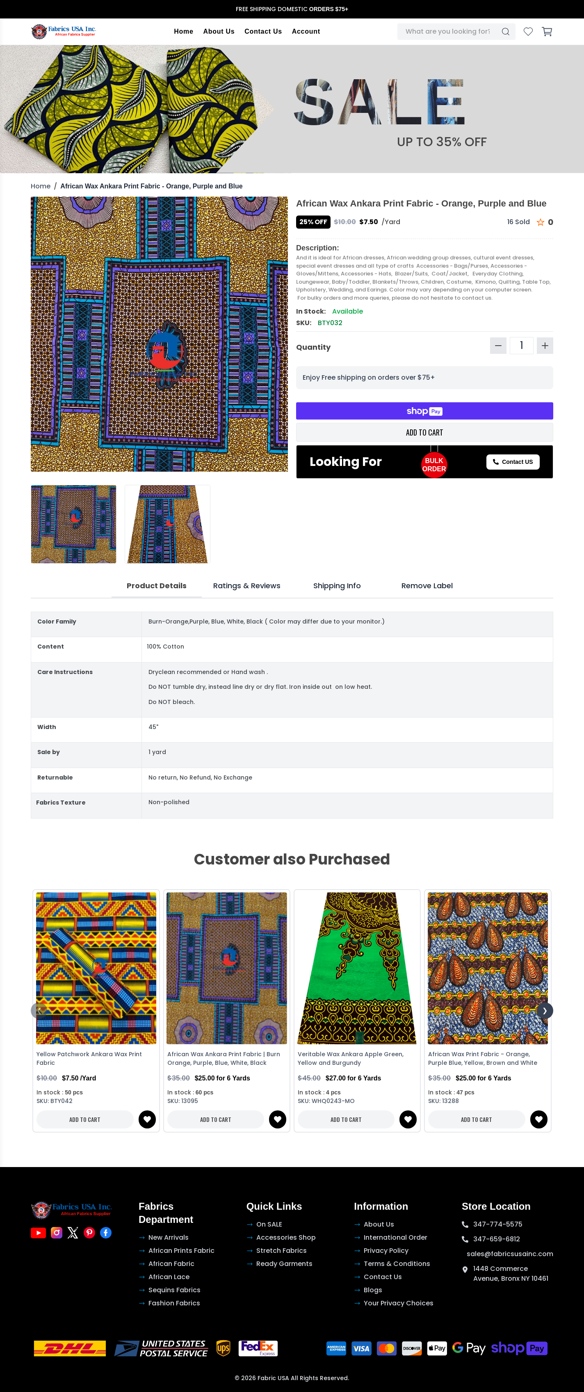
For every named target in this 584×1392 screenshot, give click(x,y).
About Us (219, 31)
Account (306, 31)
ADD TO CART (424, 432)
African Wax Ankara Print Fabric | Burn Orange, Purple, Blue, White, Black (223, 1058)
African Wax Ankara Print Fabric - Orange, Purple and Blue (151, 186)
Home (183, 31)
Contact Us (263, 31)
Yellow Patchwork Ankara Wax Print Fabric (89, 1058)
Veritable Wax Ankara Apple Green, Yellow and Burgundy (351, 1058)
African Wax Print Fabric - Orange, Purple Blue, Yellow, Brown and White (482, 1058)
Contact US (513, 462)
